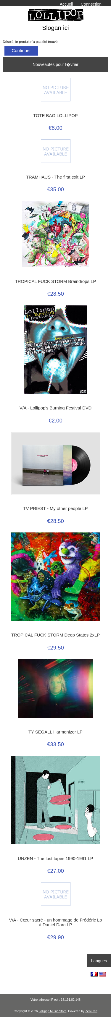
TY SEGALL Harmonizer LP (55, 732)
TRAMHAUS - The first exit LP (55, 177)
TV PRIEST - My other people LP (55, 508)
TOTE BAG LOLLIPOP (55, 115)
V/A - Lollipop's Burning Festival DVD (55, 408)
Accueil (66, 4)
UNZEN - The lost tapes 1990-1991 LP (55, 858)
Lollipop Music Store (52, 1011)
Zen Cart (91, 1011)
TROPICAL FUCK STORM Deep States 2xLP (55, 635)
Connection (91, 4)
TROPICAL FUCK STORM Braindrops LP (55, 281)
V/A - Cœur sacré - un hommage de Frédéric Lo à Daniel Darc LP (55, 922)
